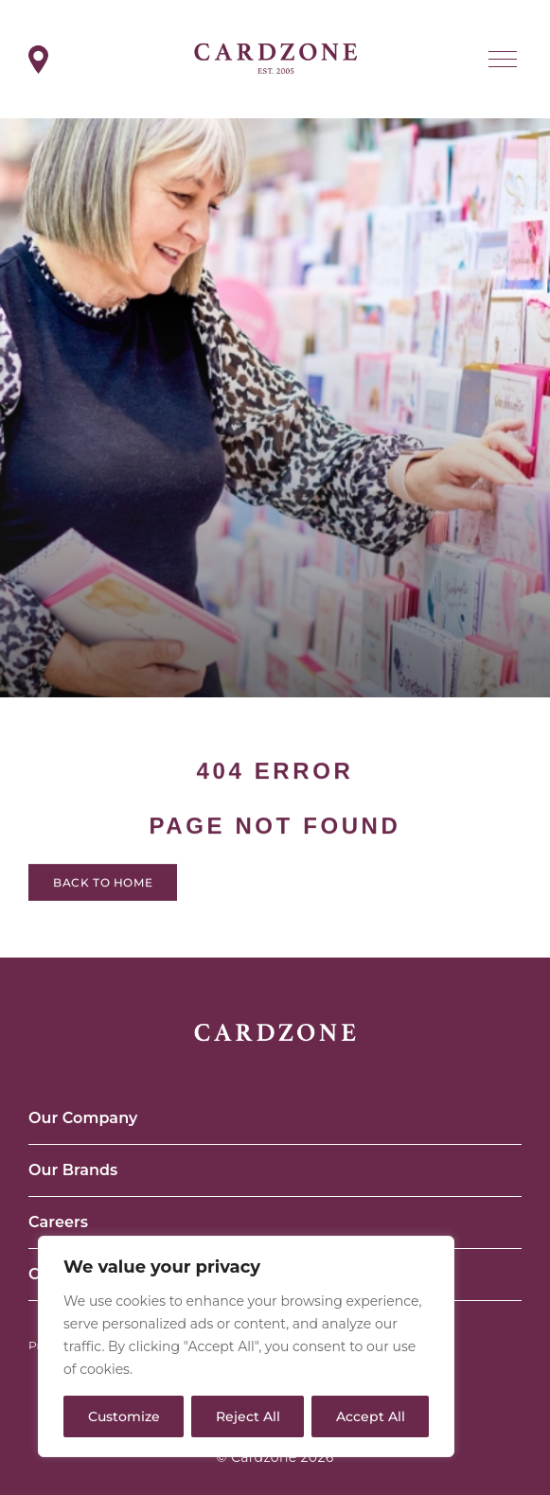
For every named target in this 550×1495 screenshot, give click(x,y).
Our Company (82, 1118)
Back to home (102, 888)
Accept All (370, 1416)
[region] (246, 1346)
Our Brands (72, 1170)
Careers (58, 1222)
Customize (124, 1416)
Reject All (248, 1416)
